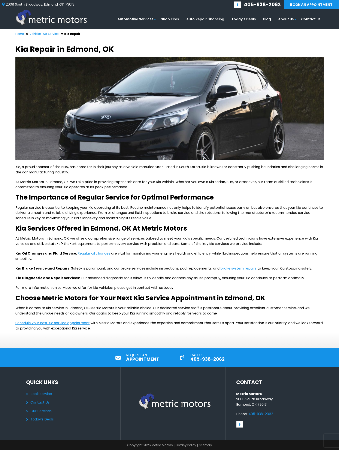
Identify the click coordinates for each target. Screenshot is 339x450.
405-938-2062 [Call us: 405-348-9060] (262, 4)
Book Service (41, 393)
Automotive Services (136, 19)
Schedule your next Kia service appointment (52, 322)
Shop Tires (170, 19)
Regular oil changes (94, 253)
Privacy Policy (186, 445)
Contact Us (311, 19)
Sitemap (205, 445)
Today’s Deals (243, 19)
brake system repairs (238, 268)
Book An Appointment (311, 4)
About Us (286, 19)
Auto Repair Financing (205, 19)
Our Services (41, 410)
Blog (267, 19)
